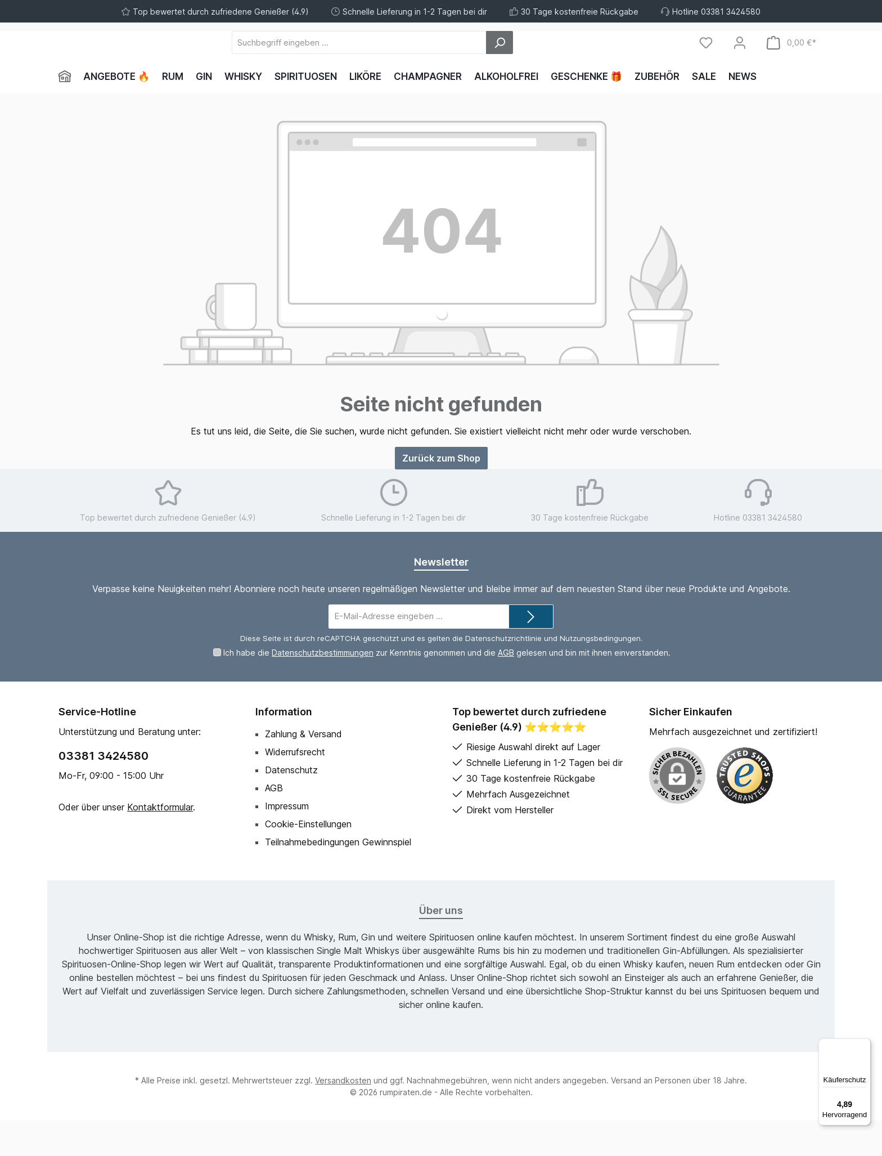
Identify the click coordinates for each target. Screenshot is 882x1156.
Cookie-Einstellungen (308, 859)
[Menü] (864, 1045)
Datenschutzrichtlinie (503, 673)
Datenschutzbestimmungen (323, 688)
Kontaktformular (160, 842)
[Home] (67, 112)
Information (283, 747)
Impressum (287, 841)
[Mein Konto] (740, 60)
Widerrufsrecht (295, 787)
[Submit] (531, 652)
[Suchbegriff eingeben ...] (421, 60)
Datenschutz (291, 805)
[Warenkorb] (791, 60)
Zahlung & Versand (303, 769)
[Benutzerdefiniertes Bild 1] (745, 811)
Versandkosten (343, 1116)
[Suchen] (561, 60)
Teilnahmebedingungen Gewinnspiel (338, 877)
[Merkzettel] (706, 60)
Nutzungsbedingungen (600, 673)
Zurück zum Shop (441, 494)
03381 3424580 (103, 791)
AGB (506, 688)
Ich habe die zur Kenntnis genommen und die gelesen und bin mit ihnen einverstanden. (446, 688)
